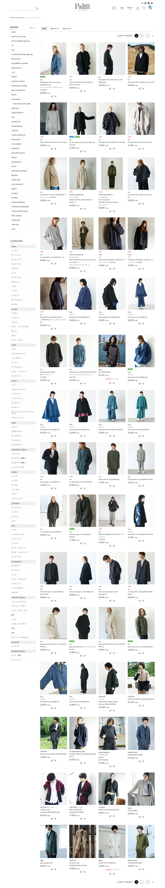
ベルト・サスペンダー (19, 610)
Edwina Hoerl (16, 68)
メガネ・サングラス (18, 624)
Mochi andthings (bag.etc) (20, 41)
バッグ (13, 530)
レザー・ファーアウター (20, 327)
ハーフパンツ (16, 394)
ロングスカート (17, 436)
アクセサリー (16, 566)
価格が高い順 (67, 28)
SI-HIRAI (14, 198)
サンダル (14, 485)
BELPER (14, 175)
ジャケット (15, 318)
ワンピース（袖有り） (19, 458)
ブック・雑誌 (16, 655)
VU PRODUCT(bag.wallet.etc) (22, 54)
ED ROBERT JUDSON (19, 63)
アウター (14, 313)
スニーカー (15, 489)
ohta (13, 117)
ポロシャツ (15, 282)
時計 (13, 633)
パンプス (14, 480)
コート (13, 349)
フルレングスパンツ (18, 389)
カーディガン (16, 277)
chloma (14, 157)
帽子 (13, 615)
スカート (14, 427)
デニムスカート (17, 445)
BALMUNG (15, 148)
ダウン (13, 336)
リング (13, 575)
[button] (153, 36)
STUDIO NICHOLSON (19, 211)
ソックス (14, 512)
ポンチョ (14, 304)
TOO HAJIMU (16, 144)
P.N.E (13, 229)
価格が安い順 (54, 28)
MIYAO (13, 95)
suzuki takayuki (16, 126)
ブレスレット (16, 583)
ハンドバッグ (16, 557)
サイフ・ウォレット (18, 548)
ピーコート (15, 362)
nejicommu (15, 108)
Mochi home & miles (18, 36)
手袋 (13, 628)
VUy (12, 50)
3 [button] (147, 36)
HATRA (14, 77)
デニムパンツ (16, 403)
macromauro (16, 99)
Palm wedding (16, 216)
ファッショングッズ (18, 601)
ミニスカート (16, 440)
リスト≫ (32, 27)
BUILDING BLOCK (18, 153)
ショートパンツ (17, 398)
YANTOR (14, 131)
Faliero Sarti (15, 180)
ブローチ (14, 592)
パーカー (14, 291)
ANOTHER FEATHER (19, 171)
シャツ (13, 273)
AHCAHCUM (16, 59)
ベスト (13, 286)
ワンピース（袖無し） (19, 463)
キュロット (15, 407)
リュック (14, 543)
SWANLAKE (15, 220)
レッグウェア (16, 507)
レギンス (14, 516)
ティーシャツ (16, 255)
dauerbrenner (16, 162)
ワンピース (15, 454)
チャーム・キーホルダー (20, 637)
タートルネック (17, 300)
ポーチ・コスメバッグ (19, 552)
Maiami (14, 189)
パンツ (13, 385)
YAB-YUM (15, 225)
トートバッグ (16, 539)
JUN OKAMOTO (17, 184)
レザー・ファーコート (19, 371)
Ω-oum (13, 166)
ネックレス (15, 570)
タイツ (13, 521)
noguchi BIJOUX (17, 113)
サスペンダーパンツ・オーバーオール (22, 412)
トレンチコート (17, 358)
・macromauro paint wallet (21, 104)
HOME (12, 17)
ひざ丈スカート (17, 431)
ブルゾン (14, 322)
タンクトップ (16, 259)
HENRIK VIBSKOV (18, 202)
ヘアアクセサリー (17, 588)
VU (12, 45)
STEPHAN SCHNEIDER (20, 207)
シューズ (14, 476)
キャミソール (16, 264)
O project (14, 193)
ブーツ (13, 494)
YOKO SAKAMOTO (18, 135)
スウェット (15, 295)
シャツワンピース (17, 467)
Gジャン (14, 331)
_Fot (13, 72)
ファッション (16, 660)
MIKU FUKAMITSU (18, 90)
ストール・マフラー (18, 606)
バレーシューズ (17, 498)
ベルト (13, 619)
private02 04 (15, 122)
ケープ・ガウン (17, 340)
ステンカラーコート (18, 353)
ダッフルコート (17, 367)
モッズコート (16, 376)
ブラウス (14, 268)
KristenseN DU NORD (19, 86)
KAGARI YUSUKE (18, 81)
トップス (14, 250)
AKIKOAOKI (15, 139)
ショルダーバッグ (17, 534)
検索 (37, 9)
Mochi (13, 32)
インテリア (15, 646)
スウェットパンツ (17, 418)
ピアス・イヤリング (18, 579)
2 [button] (141, 36)
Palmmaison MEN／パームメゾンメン (24, 17)
